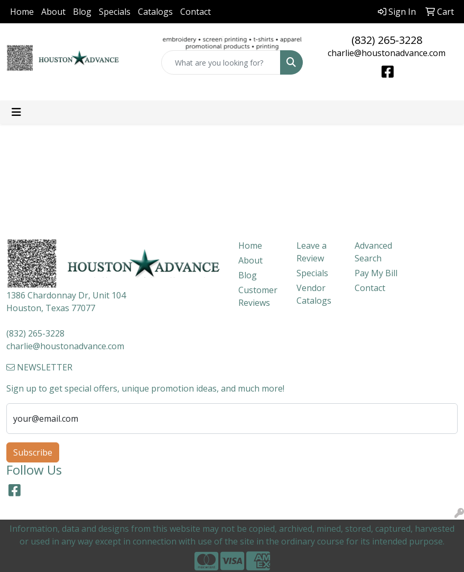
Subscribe (32, 452)
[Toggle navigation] (16, 112)
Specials (115, 11)
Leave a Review (311, 252)
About (53, 11)
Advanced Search (373, 252)
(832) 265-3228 (386, 40)
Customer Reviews (257, 296)
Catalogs (155, 11)
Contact (195, 11)
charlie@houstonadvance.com (387, 53)
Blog (82, 11)
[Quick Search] (221, 62)
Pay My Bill (376, 273)
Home (22, 11)
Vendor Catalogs (313, 294)
